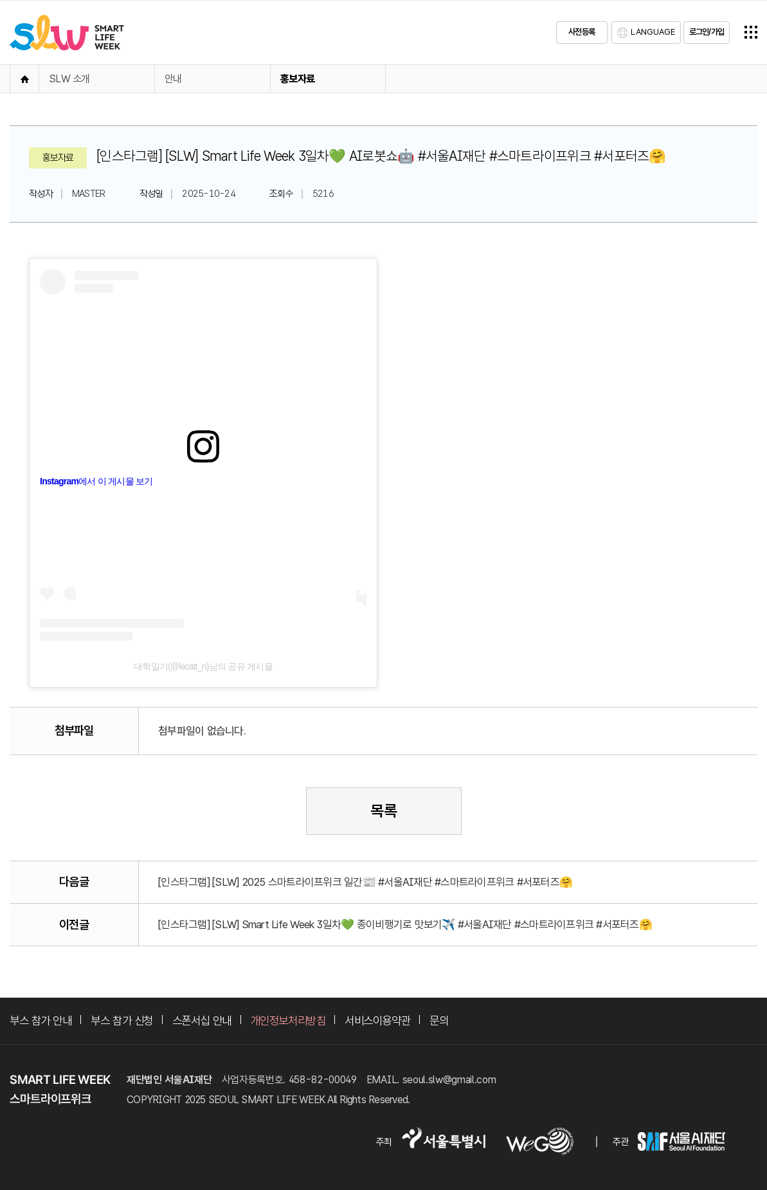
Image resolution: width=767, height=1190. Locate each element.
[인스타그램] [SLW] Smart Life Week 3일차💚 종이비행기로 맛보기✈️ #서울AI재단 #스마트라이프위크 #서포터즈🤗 (405, 924)
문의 (438, 1020)
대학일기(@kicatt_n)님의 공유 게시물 (203, 666)
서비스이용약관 (377, 1020)
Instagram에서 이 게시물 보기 (96, 481)
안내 (173, 79)
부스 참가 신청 (121, 1020)
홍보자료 (297, 79)
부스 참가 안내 (40, 1020)
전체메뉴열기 (750, 32)
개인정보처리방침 (288, 1020)
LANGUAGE (653, 32)
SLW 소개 (69, 79)
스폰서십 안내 (201, 1020)
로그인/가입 (707, 32)
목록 (383, 810)
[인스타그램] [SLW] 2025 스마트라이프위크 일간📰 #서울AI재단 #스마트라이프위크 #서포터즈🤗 (365, 881)
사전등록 (581, 32)
